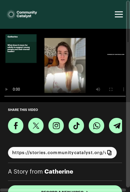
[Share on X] (36, 125)
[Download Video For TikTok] (76, 125)
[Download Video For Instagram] (56, 125)
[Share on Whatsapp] (96, 125)
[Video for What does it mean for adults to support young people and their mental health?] (65, 65)
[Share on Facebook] (15, 125)
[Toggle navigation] (118, 14)
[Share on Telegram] (116, 125)
